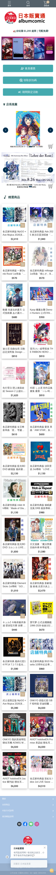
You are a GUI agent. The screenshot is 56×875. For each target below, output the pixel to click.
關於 (4, 799)
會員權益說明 (8, 816)
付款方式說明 (8, 810)
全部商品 (6, 804)
